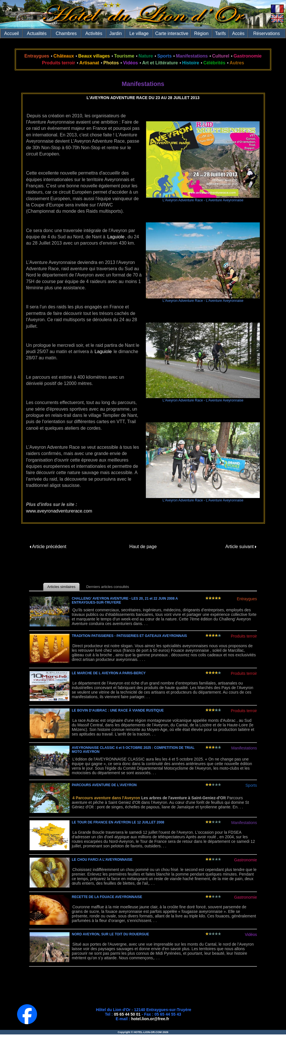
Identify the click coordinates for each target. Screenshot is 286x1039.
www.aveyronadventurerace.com (59, 511)
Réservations (266, 33)
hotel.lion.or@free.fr (150, 1019)
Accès (238, 33)
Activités (93, 33)
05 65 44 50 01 (127, 1014)
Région (201, 33)
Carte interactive (172, 33)
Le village (139, 33)
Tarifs (220, 33)
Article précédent (48, 546)
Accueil (11, 33)
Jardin (115, 33)
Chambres (66, 33)
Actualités (36, 33)
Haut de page (143, 546)
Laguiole (115, 236)
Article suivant (240, 546)
